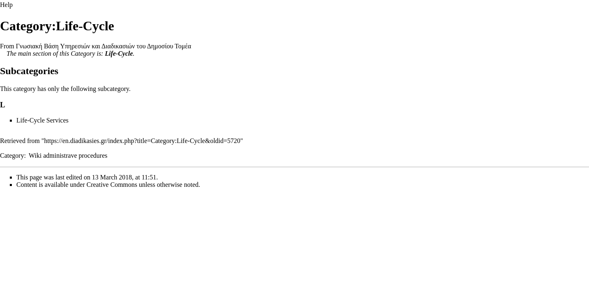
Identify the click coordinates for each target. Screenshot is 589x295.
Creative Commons (112, 184)
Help (6, 4)
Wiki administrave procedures (68, 155)
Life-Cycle (119, 53)
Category (83, 53)
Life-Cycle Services (42, 120)
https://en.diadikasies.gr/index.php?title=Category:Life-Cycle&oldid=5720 (142, 140)
